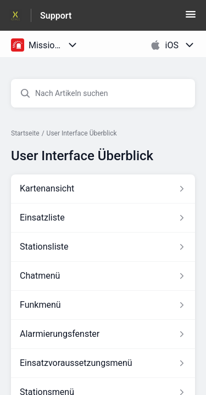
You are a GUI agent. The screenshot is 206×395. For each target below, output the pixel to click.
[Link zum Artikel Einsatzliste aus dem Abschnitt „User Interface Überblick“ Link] (103, 217)
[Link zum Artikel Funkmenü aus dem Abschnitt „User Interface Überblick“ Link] (103, 305)
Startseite (25, 133)
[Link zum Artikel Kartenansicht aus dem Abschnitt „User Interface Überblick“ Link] (103, 188)
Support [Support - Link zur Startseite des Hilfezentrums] (55, 15)
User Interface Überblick (82, 133)
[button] (190, 18)
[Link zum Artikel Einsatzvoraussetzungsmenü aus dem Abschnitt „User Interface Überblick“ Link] (103, 363)
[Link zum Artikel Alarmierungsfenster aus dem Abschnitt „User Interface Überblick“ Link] (103, 334)
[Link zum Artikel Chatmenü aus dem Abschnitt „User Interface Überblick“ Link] (103, 276)
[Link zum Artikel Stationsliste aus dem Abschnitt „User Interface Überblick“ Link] (103, 246)
